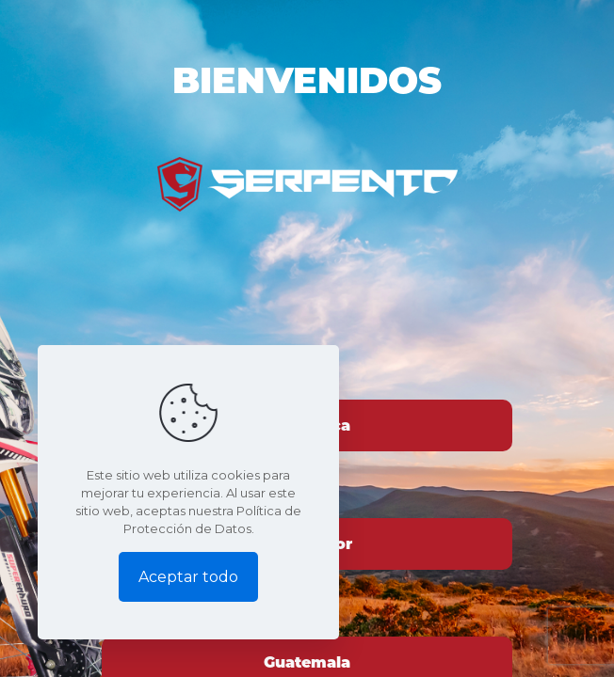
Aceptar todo (188, 577)
